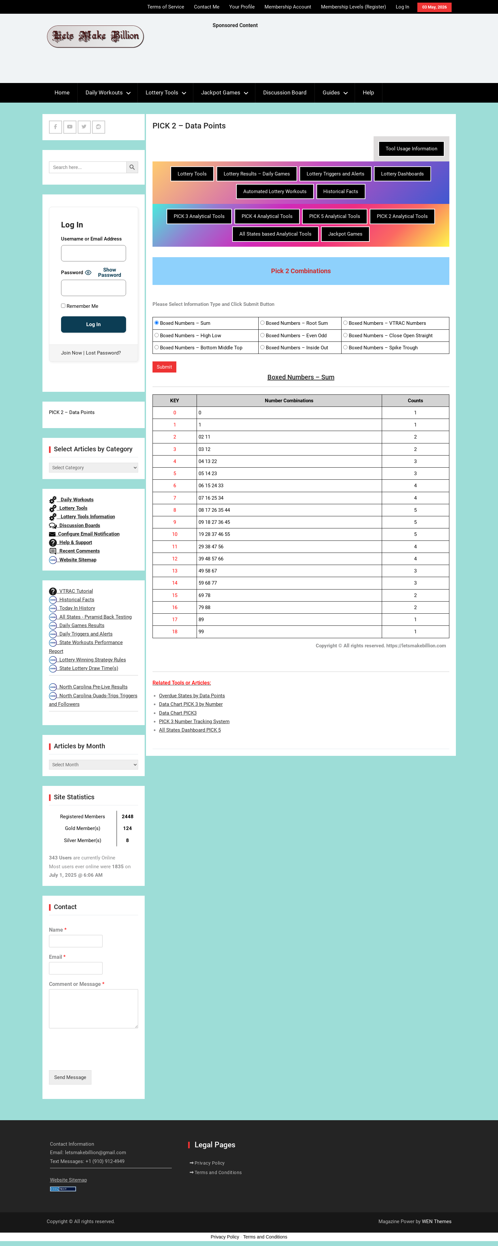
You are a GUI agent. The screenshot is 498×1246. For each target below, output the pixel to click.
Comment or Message (76, 984)
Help (368, 92)
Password (72, 272)
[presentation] (98, 1059)
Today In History (72, 608)
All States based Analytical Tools (275, 234)
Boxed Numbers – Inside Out (297, 348)
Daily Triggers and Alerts (81, 634)
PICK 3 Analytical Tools (199, 216)
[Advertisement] (331, 57)
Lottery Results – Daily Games (257, 174)
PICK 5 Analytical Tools (334, 216)
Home (62, 92)
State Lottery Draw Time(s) (83, 668)
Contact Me (206, 7)
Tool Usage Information (411, 149)
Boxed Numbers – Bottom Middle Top (201, 348)
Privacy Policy (210, 1163)
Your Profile (242, 7)
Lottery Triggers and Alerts (335, 174)
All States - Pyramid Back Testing (90, 617)
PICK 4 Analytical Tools (267, 216)
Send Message (70, 1077)
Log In (402, 7)
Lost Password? (103, 353)
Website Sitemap (72, 560)
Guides (331, 92)
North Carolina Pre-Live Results (88, 687)
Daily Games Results (76, 625)
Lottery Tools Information (82, 517)
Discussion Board (285, 92)
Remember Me (79, 306)
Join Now (71, 353)
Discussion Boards (74, 525)
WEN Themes (437, 1221)
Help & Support (70, 542)
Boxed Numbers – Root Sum (297, 323)
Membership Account (288, 7)
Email (57, 957)
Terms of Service (165, 7)
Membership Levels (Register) (353, 7)
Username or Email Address (91, 239)
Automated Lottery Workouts (275, 191)
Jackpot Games (220, 92)
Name (58, 930)
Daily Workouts (104, 92)
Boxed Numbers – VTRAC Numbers (387, 323)
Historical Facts (340, 191)
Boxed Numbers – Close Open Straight (391, 336)
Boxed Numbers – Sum (185, 323)
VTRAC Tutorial (71, 591)
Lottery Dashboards (402, 174)
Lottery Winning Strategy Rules (87, 660)
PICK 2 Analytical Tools (402, 216)
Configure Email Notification (84, 534)
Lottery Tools (162, 92)
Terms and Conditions (218, 1172)
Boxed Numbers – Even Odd (296, 336)
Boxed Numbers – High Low (190, 336)
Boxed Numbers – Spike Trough (383, 348)
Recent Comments (74, 551)
